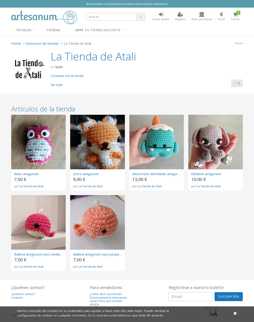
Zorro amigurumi (86, 174)
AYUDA (94, 305)
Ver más (57, 85)
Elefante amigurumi (206, 174)
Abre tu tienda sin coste (97, 30)
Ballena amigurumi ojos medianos (39, 254)
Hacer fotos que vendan (106, 301)
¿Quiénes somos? (23, 294)
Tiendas (53, 30)
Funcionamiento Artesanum (108, 298)
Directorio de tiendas (42, 43)
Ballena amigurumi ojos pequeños (99, 254)
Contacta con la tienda (67, 76)
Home (16, 43)
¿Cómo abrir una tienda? (106, 294)
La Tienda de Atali (31, 186)
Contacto (17, 298)
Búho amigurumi (26, 174)
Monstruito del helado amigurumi (157, 174)
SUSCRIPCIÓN (228, 296)
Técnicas (23, 30)
